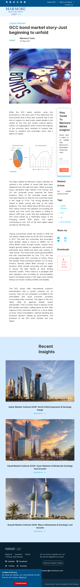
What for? (23, 577)
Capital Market (17, 23)
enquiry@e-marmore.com (52, 569)
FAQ (70, 582)
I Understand (21, 583)
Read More (38, 413)
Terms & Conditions (61, 582)
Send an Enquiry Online (53, 561)
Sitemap (75, 582)
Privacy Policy (49, 582)
